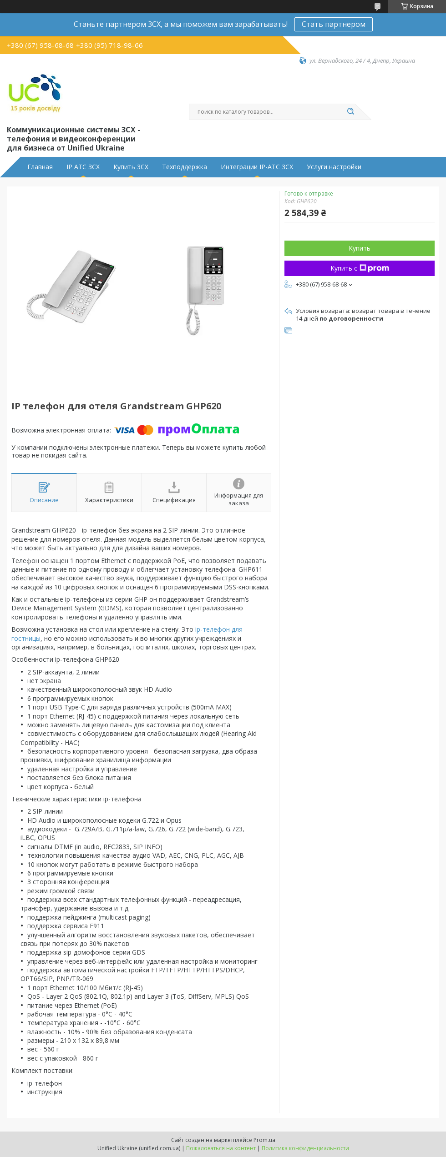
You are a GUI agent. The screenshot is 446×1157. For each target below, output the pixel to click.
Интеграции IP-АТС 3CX (257, 167)
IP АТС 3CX (83, 167)
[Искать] (350, 112)
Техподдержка (184, 167)
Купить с (359, 268)
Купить (359, 248)
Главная (40, 167)
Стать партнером (333, 24)
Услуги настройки (334, 167)
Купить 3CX (130, 167)
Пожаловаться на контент (221, 1148)
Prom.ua (264, 1140)
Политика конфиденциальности (305, 1148)
